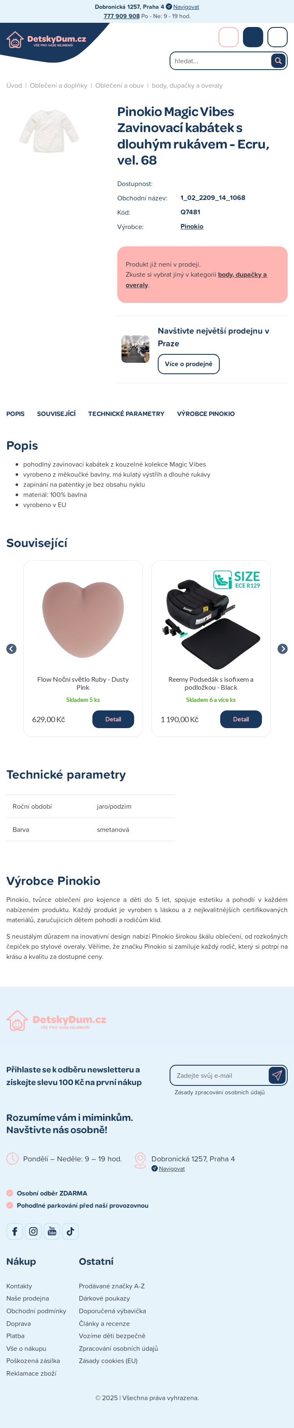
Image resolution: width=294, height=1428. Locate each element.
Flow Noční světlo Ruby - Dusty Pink (83, 683)
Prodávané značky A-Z (112, 1285)
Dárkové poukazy (104, 1298)
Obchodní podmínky (36, 1310)
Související (56, 413)
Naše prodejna (27, 1298)
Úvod (14, 85)
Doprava (18, 1323)
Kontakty (19, 1285)
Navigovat (186, 6)
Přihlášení (228, 37)
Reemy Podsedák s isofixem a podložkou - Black (211, 683)
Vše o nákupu (26, 1348)
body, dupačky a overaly (187, 85)
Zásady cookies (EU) (108, 1360)
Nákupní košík (253, 37)
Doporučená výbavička (112, 1310)
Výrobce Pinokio (206, 413)
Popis (15, 413)
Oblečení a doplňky (58, 85)
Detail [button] (113, 719)
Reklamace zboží (31, 1373)
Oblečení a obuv (119, 85)
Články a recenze (104, 1323)
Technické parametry (126, 413)
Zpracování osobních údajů (118, 1348)
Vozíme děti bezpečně (112, 1335)
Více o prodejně (189, 364)
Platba (15, 1335)
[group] (83, 649)
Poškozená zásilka (33, 1360)
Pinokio (192, 226)
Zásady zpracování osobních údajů (220, 1092)
